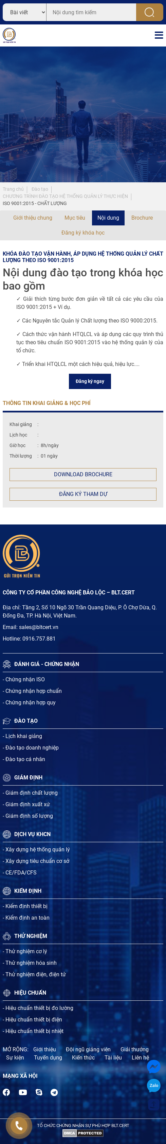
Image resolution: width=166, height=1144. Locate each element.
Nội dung (108, 218)
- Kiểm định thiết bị (25, 906)
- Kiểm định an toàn (26, 918)
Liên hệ (140, 1057)
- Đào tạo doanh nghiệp (31, 747)
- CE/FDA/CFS (20, 872)
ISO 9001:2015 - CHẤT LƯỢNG (35, 203)
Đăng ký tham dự (83, 494)
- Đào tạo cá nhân (24, 759)
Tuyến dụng (48, 1057)
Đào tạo (40, 189)
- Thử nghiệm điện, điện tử (34, 974)
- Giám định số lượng (28, 816)
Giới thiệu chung (32, 218)
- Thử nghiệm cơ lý (25, 951)
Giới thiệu (44, 1049)
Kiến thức (83, 1057)
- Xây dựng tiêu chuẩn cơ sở (36, 861)
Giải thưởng (135, 1049)
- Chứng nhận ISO (24, 679)
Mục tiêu (74, 218)
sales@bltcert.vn (38, 627)
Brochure (142, 218)
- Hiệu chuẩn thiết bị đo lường (38, 1008)
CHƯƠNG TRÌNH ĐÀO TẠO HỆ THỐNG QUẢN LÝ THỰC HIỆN (65, 196)
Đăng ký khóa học (83, 232)
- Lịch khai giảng (22, 736)
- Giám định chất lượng (30, 793)
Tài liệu (113, 1057)
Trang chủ (13, 189)
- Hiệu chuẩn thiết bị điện (32, 1019)
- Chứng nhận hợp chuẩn (32, 691)
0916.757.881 (39, 638)
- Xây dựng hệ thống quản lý (36, 849)
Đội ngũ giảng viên (88, 1049)
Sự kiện (15, 1057)
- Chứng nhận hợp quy (29, 702)
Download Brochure (83, 474)
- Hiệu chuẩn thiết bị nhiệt (33, 1031)
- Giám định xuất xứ (26, 804)
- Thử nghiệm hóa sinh (30, 963)
